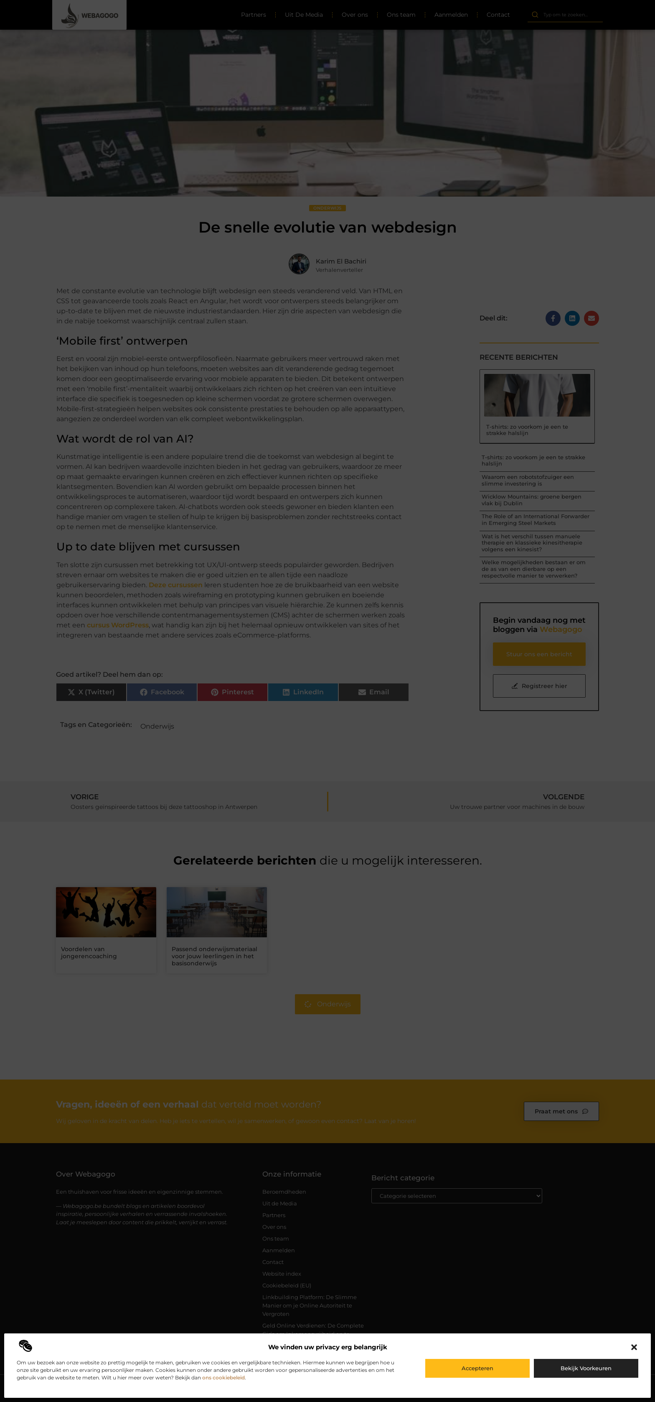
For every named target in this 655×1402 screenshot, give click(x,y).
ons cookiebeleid (223, 1377)
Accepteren (477, 1368)
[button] (634, 1347)
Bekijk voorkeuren (586, 1368)
